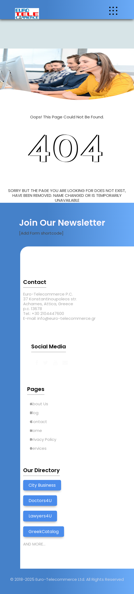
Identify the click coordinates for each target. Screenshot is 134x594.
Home (36, 430)
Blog (34, 413)
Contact (38, 421)
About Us (39, 404)
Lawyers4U (40, 516)
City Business (42, 485)
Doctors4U (40, 500)
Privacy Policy (43, 439)
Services (38, 448)
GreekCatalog (44, 531)
